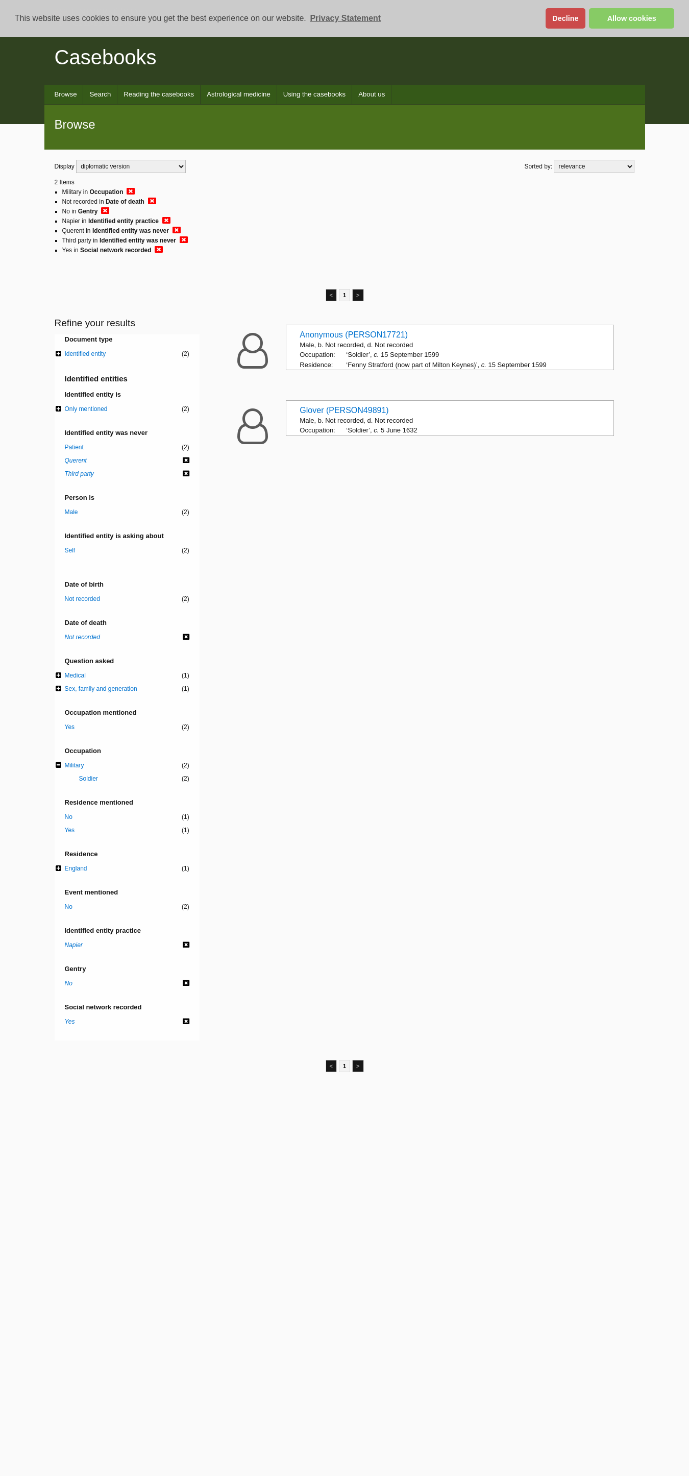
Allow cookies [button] (631, 18)
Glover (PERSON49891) (344, 410)
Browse (66, 94)
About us (371, 94)
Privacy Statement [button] (345, 18)
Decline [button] (565, 18)
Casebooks (106, 57)
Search (100, 94)
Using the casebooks (314, 94)
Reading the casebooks (159, 94)
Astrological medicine (238, 94)
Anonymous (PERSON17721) (354, 334)
